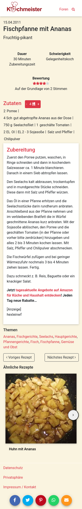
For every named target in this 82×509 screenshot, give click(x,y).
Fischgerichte (27, 337)
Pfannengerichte (16, 342)
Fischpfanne (49, 342)
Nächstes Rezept (61, 357)
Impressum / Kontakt (19, 487)
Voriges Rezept (19, 357)
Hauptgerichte (66, 337)
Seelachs (46, 337)
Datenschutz (13, 468)
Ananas (9, 337)
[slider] (41, 83)
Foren (63, 9)
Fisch (34, 342)
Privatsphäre (13, 477)
